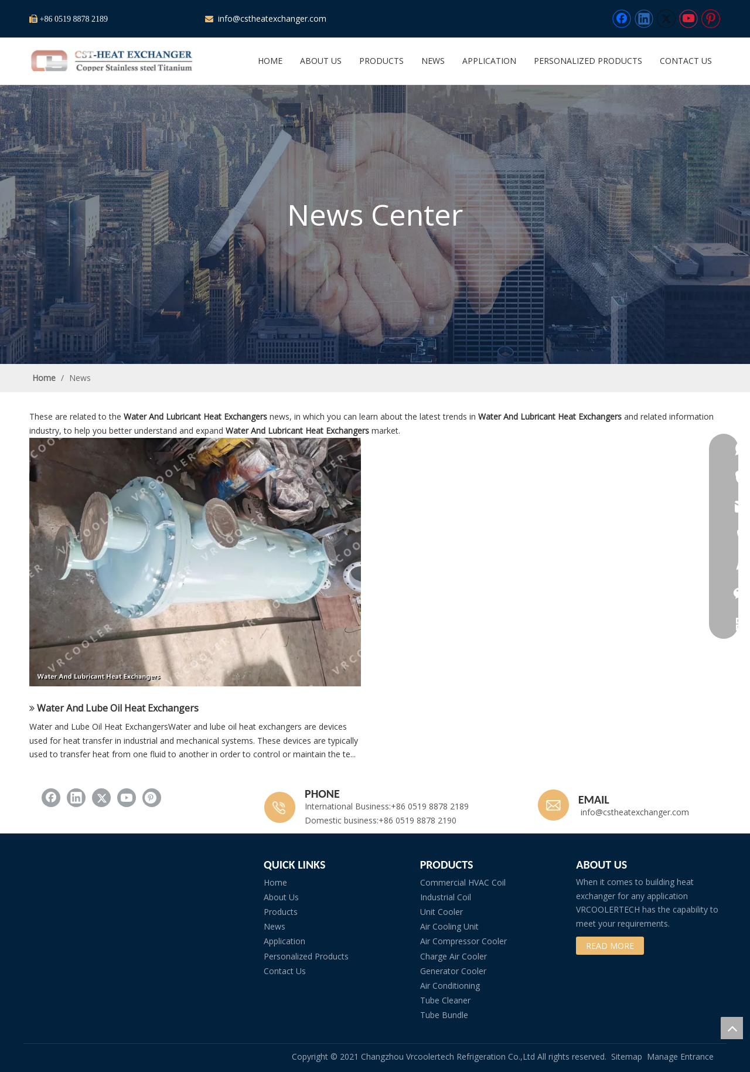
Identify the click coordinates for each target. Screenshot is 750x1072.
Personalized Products (306, 956)
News (274, 926)
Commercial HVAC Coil (463, 882)
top (732, 1028)
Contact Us (285, 970)
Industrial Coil (445, 897)
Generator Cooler (453, 970)
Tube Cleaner (445, 1000)
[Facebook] (621, 18)
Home (275, 882)
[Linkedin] (644, 18)
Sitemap (626, 1056)
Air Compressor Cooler (463, 941)
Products (281, 911)
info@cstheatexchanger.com (271, 18)
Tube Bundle (444, 1014)
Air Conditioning (450, 985)
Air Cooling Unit (449, 926)
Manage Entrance (680, 1056)
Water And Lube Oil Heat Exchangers (118, 708)
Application (284, 941)
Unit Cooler (441, 911)
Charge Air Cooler (453, 956)
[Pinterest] (710, 18)
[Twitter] (666, 18)
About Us (281, 897)
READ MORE (610, 945)
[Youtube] (688, 18)
